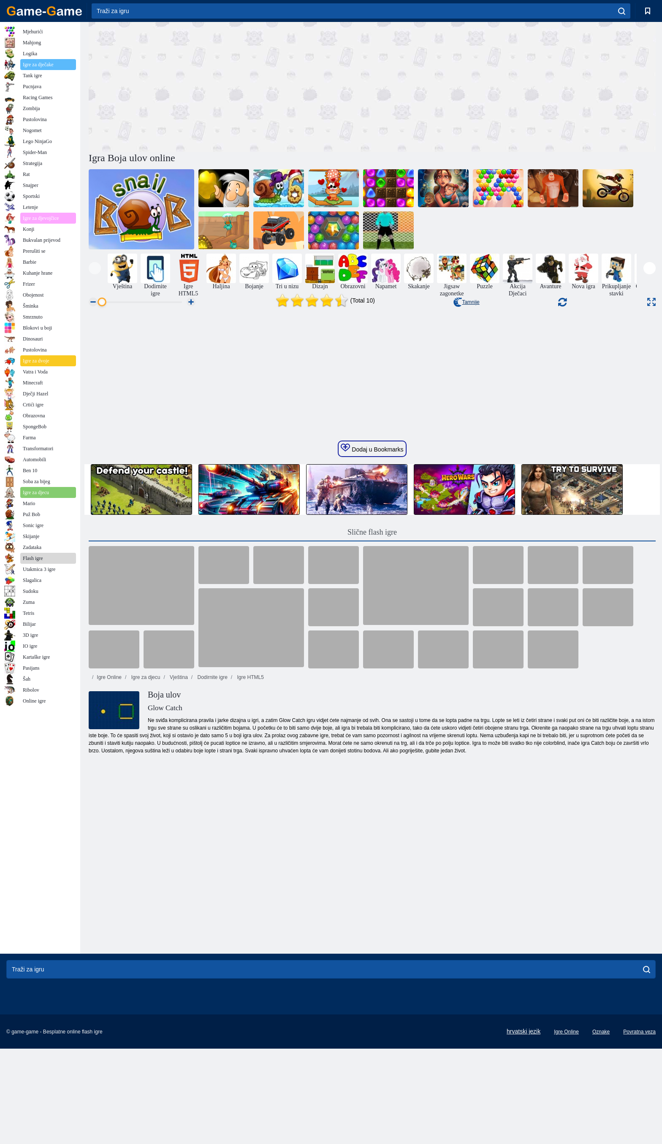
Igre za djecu (145, 837)
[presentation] (95, 268)
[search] (622, 11)
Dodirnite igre (212, 837)
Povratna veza (639, 1127)
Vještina (178, 837)
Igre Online (109, 837)
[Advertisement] (230, 86)
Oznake (601, 1127)
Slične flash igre (372, 691)
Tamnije (466, 302)
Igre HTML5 (250, 837)
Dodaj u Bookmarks (372, 607)
